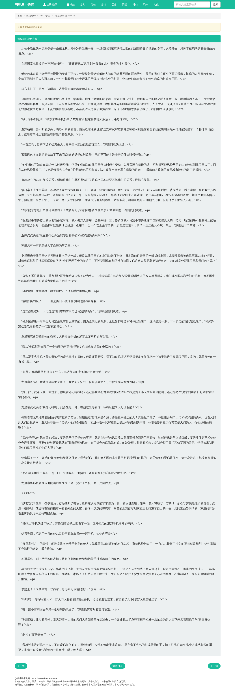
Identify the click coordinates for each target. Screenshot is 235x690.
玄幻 (82, 4)
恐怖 (145, 4)
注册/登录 (50, 4)
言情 (103, 4)
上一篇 (21, 666)
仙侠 (93, 4)
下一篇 (214, 666)
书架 (71, 4)
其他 (156, 4)
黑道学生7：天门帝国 (38, 15)
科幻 (135, 4)
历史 (114, 4)
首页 (19, 15)
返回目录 (118, 666)
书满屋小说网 (24, 4)
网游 (124, 4)
